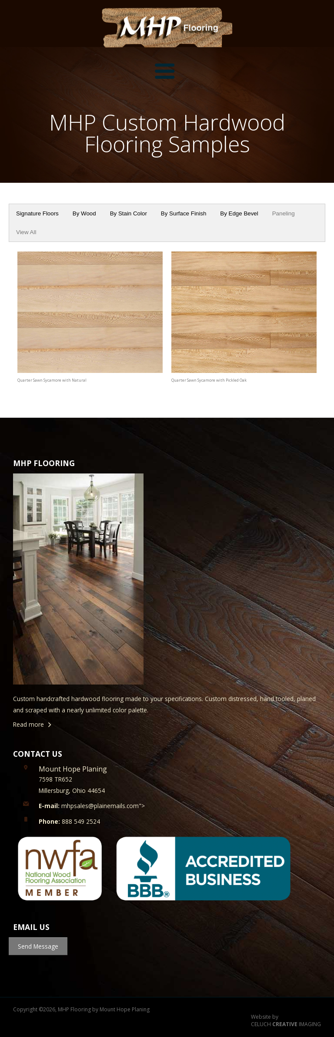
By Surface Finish (183, 213)
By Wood (84, 213)
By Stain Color (128, 213)
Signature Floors (37, 213)
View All (26, 232)
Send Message (38, 946)
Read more (28, 724)
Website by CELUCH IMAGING (286, 1021)
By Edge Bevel (239, 213)
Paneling (283, 213)
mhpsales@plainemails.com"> (92, 806)
